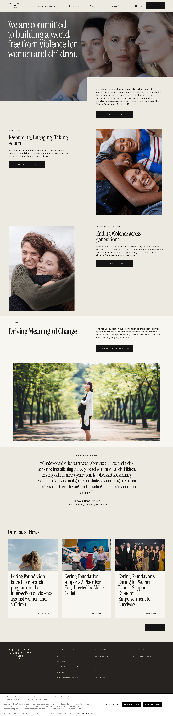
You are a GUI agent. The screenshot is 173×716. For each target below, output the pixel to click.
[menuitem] (74, 5)
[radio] (136, 5)
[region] (86, 579)
